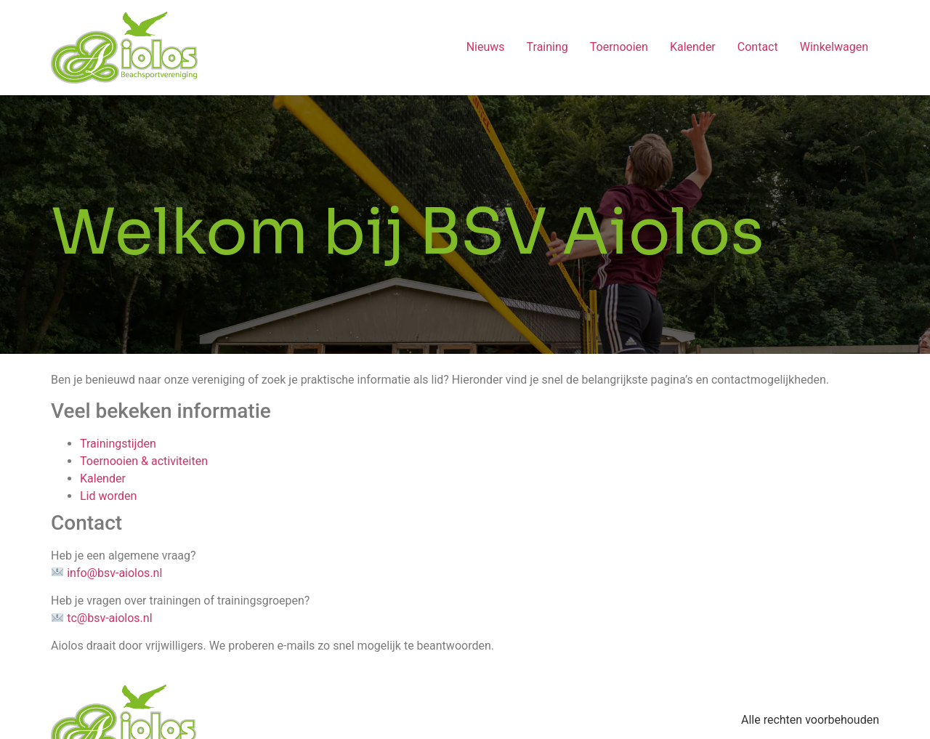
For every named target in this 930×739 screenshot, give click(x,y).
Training (547, 47)
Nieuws (485, 47)
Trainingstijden (118, 444)
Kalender (693, 47)
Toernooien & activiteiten (145, 461)
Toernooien (619, 47)
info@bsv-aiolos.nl (114, 573)
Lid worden (108, 496)
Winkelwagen (834, 47)
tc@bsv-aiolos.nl (109, 618)
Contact (757, 47)
